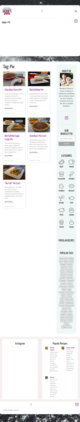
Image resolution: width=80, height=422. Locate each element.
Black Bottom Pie (36, 90)
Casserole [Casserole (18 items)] (63, 274)
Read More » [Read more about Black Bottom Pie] (33, 106)
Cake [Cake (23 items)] (70, 268)
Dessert (71, 191)
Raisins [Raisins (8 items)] (70, 314)
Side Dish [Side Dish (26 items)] (63, 321)
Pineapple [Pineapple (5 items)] (64, 311)
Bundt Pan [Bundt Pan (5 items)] (64, 268)
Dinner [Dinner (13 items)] (64, 289)
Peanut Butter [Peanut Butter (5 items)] (69, 305)
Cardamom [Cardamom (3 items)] (69, 271)
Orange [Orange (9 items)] (62, 305)
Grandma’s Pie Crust (37, 136)
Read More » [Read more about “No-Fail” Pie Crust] (9, 201)
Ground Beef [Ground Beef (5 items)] (69, 292)
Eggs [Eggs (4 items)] (69, 289)
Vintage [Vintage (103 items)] (66, 324)
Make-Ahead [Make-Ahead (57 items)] (68, 299)
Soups (71, 227)
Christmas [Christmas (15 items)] (62, 280)
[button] (42, 11)
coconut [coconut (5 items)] (63, 283)
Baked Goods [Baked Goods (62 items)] (63, 258)
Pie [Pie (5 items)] (69, 308)
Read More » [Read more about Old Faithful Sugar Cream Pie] (9, 155)
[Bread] (71, 162)
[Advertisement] (40, 39)
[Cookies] (61, 186)
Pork (61, 215)
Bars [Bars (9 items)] (61, 261)
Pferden (52, 377)
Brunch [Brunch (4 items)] (70, 264)
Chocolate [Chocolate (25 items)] (69, 277)
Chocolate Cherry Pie (13, 90)
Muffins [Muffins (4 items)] (62, 302)
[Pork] (61, 210)
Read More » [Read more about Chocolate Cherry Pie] (9, 108)
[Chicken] (71, 174)
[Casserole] (61, 174)
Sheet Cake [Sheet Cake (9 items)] (69, 317)
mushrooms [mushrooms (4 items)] (69, 302)
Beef (61, 167)
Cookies (61, 191)
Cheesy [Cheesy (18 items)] (70, 274)
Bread (71, 167)
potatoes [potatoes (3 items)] (63, 314)
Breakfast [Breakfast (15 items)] (63, 264)
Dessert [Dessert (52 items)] (71, 286)
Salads (71, 215)
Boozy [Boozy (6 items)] (66, 261)
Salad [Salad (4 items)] (62, 317)
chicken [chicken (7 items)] (63, 277)
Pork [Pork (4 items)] (70, 311)
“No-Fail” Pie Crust (12, 183)
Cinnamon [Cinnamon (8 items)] (70, 280)
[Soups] (71, 222)
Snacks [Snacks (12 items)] (70, 321)
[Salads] (71, 210)
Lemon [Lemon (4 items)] (69, 296)
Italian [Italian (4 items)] (63, 296)
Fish (71, 203)
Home (4, 22)
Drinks (61, 203)
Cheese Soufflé (70, 348)
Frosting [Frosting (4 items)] (62, 292)
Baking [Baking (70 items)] (71, 258)
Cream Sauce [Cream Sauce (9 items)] (63, 286)
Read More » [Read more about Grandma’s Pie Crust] (33, 152)
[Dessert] (71, 186)
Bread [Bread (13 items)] (71, 261)
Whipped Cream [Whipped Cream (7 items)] (66, 327)
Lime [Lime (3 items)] (62, 299)
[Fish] (71, 198)
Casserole (61, 179)
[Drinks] (61, 198)
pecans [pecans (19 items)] (65, 308)
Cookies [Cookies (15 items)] (70, 283)
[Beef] (61, 162)
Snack (61, 227)
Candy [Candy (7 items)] (62, 271)
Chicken (71, 179)
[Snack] (61, 222)
